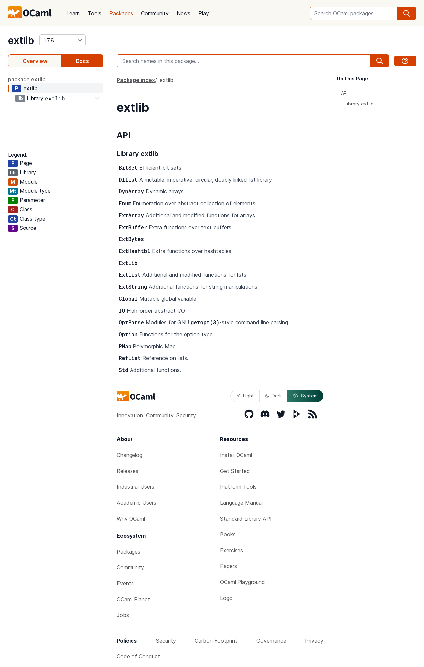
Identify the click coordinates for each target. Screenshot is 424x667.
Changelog (129, 455)
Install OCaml (236, 455)
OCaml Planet (133, 599)
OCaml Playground (242, 582)
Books (228, 534)
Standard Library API (246, 518)
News (183, 13)
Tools (94, 13)
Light (245, 395)
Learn (73, 13)
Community (155, 13)
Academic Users (136, 502)
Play (203, 13)
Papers (228, 566)
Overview (35, 61)
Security (166, 640)
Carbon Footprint (216, 640)
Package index (136, 80)
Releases (127, 471)
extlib (21, 40)
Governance (271, 640)
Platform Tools (238, 486)
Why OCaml (131, 518)
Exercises (231, 550)
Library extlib (359, 103)
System (305, 396)
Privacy (314, 640)
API (344, 93)
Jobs (123, 615)
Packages (121, 13)
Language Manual (241, 502)
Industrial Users (135, 486)
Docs (82, 61)
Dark (273, 395)
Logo (226, 598)
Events (125, 583)
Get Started (235, 471)
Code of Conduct (138, 656)
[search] (407, 13)
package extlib (27, 79)
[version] (62, 40)
